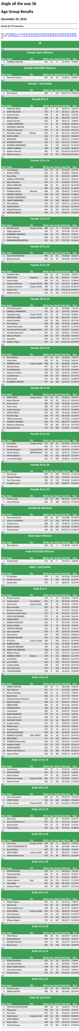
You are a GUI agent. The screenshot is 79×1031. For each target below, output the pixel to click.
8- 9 (20, 34)
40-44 (54, 34)
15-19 (30, 34)
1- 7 (17, 34)
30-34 (45, 34)
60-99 (74, 34)
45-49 (59, 34)
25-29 (40, 34)
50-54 (64, 34)
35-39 (49, 34)
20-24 (35, 34)
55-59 (69, 34)
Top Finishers (10, 34)
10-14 (25, 34)
